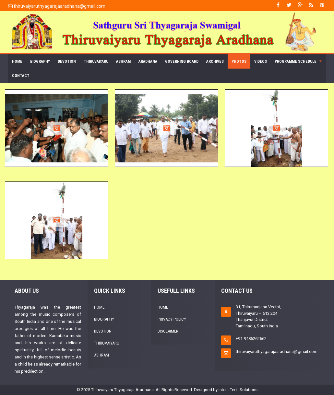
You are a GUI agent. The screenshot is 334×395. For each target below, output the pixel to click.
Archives (215, 61)
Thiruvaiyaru (96, 61)
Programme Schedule (295, 61)
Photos (239, 61)
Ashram (123, 61)
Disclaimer (168, 331)
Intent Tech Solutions (238, 389)
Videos (260, 61)
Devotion (67, 61)
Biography (40, 61)
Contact (21, 75)
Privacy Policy (172, 319)
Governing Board (181, 61)
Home (17, 61)
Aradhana (147, 61)
